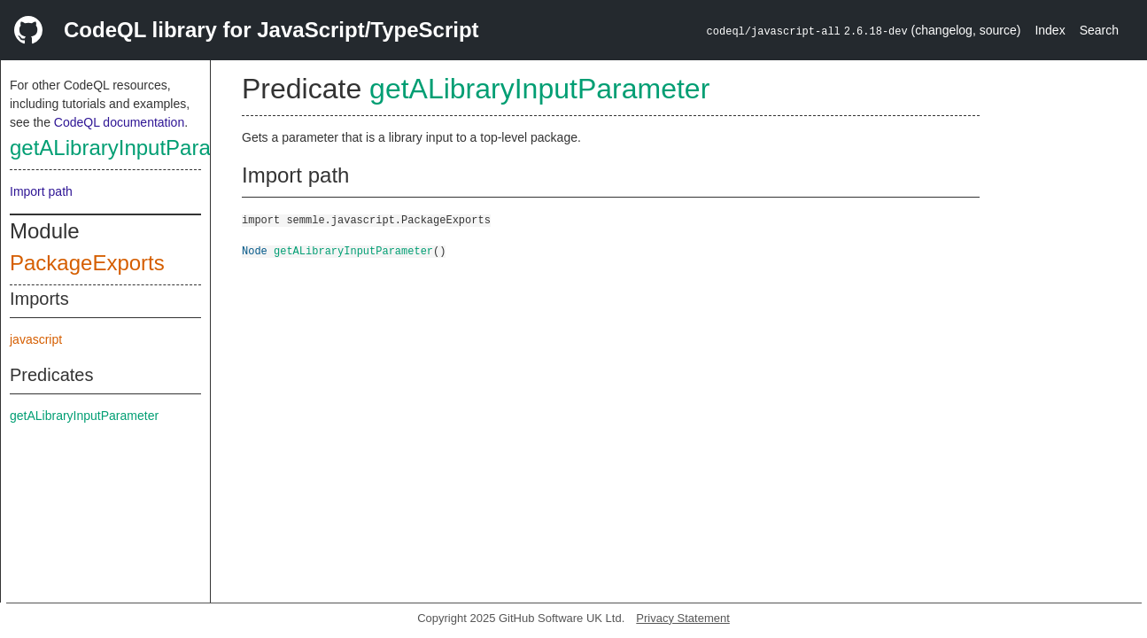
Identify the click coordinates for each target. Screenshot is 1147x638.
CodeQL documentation (119, 122)
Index (1050, 30)
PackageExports (87, 263)
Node (254, 250)
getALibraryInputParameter (137, 148)
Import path (41, 191)
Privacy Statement (683, 618)
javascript (36, 339)
